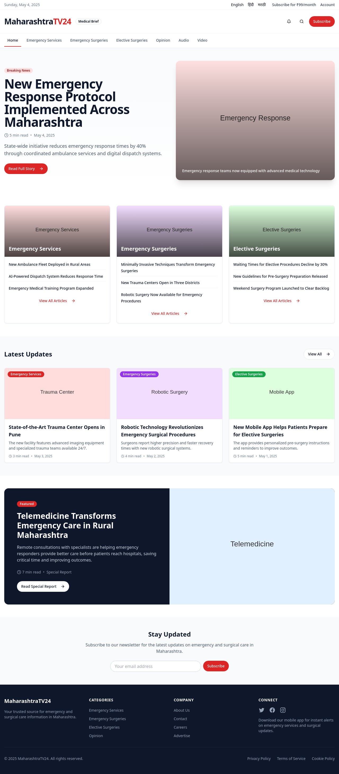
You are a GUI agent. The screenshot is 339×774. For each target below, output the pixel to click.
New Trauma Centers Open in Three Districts (160, 282)
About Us (182, 710)
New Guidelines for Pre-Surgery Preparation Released (280, 276)
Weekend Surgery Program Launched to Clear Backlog (281, 288)
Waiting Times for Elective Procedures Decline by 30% (280, 264)
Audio (184, 40)
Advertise (182, 735)
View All (319, 353)
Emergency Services (44, 40)
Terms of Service (291, 758)
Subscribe (322, 21)
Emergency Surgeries (89, 40)
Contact (180, 718)
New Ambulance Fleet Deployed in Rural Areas (49, 264)
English (237, 4)
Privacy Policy (259, 758)
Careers (180, 727)
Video (202, 40)
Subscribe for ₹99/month (294, 4)
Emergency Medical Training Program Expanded (51, 288)
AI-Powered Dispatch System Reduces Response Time (56, 276)
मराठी (262, 4)
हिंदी (251, 4)
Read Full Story (25, 168)
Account (327, 4)
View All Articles (57, 300)
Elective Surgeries (132, 40)
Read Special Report (43, 586)
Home (12, 40)
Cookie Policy (323, 758)
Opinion (163, 40)
